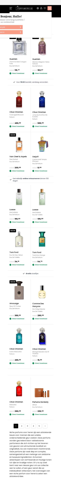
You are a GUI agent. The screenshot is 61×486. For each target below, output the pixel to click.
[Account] (41, 8)
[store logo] (24, 8)
